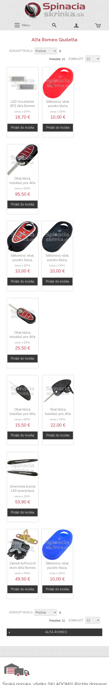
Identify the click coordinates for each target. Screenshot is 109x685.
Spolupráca (54, 558)
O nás (55, 542)
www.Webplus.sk (66, 682)
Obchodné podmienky (57, 591)
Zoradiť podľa (21, 50)
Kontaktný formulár (55, 547)
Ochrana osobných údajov (57, 596)
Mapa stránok (58, 606)
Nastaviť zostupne (61, 51)
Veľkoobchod (55, 552)
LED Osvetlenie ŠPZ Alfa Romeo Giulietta (21, 104)
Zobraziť (75, 59)
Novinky (54, 563)
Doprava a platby (58, 601)
